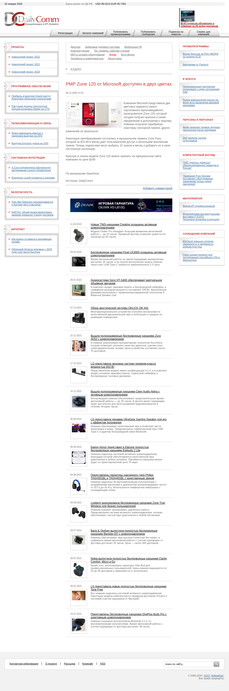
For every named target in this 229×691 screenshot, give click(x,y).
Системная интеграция (28, 157)
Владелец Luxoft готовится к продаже (33, 177)
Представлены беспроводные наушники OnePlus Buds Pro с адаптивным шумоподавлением (129, 616)
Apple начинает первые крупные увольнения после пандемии (201, 128)
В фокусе (189, 79)
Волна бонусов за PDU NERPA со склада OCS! (200, 55)
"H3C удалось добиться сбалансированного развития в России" (201, 165)
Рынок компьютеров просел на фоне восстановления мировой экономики (201, 102)
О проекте (51, 663)
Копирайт (87, 663)
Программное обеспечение (31, 86)
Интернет (18, 229)
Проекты (17, 47)
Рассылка (69, 663)
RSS (102, 663)
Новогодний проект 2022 (26, 56)
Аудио (75, 69)
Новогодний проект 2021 (26, 64)
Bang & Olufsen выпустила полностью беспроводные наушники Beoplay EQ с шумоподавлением (124, 532)
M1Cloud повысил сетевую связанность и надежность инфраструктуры (198, 244)
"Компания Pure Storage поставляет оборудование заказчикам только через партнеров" (198, 180)
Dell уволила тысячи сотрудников (194, 139)
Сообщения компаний (199, 233)
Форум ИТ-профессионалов (199, 206)
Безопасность (21, 192)
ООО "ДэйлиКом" (214, 675)
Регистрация (65, 33)
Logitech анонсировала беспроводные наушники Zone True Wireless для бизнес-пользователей (128, 504)
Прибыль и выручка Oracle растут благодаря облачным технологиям (31, 97)
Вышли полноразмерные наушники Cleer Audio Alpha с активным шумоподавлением (125, 393)
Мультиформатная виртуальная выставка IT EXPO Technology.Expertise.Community (201, 217)
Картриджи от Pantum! (196, 64)
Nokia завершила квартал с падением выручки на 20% (27, 134)
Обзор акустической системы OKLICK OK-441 (120, 308)
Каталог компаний (93, 33)
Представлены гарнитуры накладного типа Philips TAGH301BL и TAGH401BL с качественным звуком (122, 476)
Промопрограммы (196, 46)
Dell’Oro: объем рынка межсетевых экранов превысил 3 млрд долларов (33, 213)
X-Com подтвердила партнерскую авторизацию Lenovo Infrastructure (31, 169)
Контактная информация (24, 663)
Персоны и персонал (198, 119)
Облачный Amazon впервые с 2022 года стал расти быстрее (32, 250)
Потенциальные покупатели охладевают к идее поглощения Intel (201, 89)
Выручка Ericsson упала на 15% (30, 143)
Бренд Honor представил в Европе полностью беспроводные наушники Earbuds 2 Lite (120, 449)
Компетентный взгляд (199, 155)
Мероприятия (192, 198)
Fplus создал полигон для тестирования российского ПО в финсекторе (201, 257)
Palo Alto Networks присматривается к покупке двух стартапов (32, 203)
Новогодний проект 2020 (26, 71)
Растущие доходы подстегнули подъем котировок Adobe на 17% (31, 107)
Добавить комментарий (157, 188)
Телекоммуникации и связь (31, 123)
